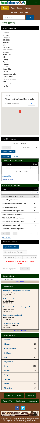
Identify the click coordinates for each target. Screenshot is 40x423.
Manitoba (27, 8)
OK (32, 103)
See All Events (20, 281)
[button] (20, 112)
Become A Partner (8, 179)
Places (13, 8)
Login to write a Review (11, 247)
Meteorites (14, 12)
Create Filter (7, 176)
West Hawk (24, 12)
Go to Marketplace (20, 330)
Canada (19, 8)
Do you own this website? (12, 103)
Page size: (26, 147)
